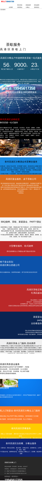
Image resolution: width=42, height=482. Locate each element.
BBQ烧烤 (36, 5)
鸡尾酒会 (19, 7)
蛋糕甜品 (36, 7)
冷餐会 (28, 7)
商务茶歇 (19, 5)
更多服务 (3, 9)
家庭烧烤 (28, 5)
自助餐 (11, 7)
